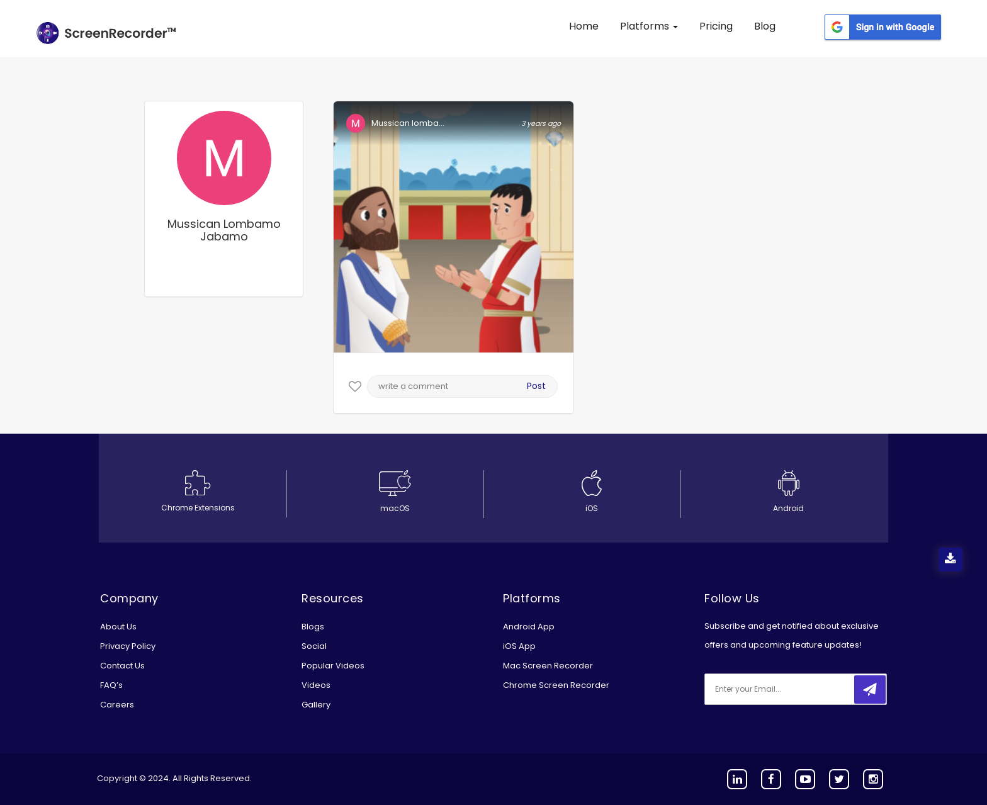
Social (314, 646)
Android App (529, 627)
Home (584, 26)
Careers (117, 705)
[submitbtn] (870, 689)
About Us (118, 627)
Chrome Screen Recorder (556, 685)
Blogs (313, 627)
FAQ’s (111, 685)
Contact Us (122, 666)
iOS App (519, 646)
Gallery (316, 705)
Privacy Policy (127, 646)
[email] (788, 689)
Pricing (716, 26)
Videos (316, 685)
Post (536, 386)
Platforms (649, 26)
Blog (765, 26)
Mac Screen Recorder (548, 666)
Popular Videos (333, 666)
